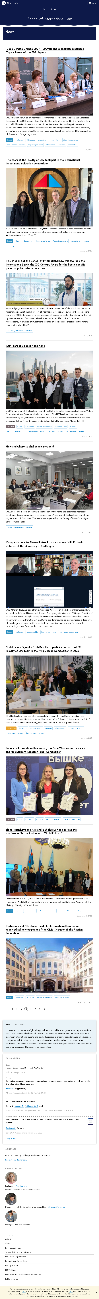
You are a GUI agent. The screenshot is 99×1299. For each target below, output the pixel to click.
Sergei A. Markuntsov (57, 1207)
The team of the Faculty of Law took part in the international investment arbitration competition (43, 161)
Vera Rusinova (21, 1186)
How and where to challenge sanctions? (30, 446)
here (24, 1291)
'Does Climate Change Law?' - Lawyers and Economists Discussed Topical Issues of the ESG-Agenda (45, 50)
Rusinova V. (11, 1128)
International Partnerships (16, 1261)
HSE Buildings (10, 1270)
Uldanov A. (19, 1106)
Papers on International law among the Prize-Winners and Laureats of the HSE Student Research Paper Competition (47, 750)
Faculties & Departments (15, 1256)
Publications (13, 1058)
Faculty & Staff (11, 1265)
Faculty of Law (49, 9)
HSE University (12, 3)
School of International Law (49, 18)
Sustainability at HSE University (18, 1252)
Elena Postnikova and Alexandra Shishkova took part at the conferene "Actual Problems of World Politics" (41, 831)
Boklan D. (10, 1088)
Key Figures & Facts (13, 1247)
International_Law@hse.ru (16, 1159)
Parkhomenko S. (31, 1106)
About (9, 1239)
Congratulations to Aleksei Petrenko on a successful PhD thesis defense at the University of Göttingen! (44, 544)
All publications (12, 1138)
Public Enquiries (11, 1278)
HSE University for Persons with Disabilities (23, 1274)
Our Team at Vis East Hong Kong (25, 345)
